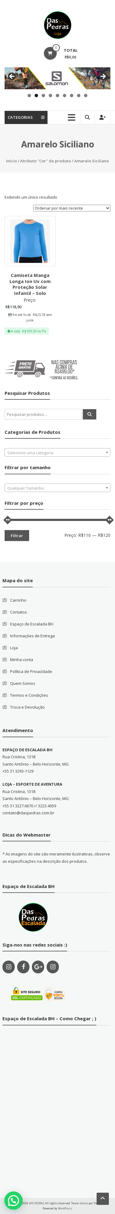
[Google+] (38, 967)
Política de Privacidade (31, 671)
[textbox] (57, 452)
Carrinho (18, 600)
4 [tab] (50, 95)
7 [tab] (71, 95)
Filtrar (17, 535)
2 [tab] (36, 95)
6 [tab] (64, 95)
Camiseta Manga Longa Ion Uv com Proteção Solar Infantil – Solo (30, 284)
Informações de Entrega (32, 636)
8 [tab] (78, 95)
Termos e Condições (29, 695)
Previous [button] (12, 76)
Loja (14, 647)
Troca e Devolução (27, 707)
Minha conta (21, 659)
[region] (57, 78)
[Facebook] (23, 967)
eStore (84, 1203)
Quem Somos (22, 683)
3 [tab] (43, 95)
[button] (13, 1200)
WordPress (65, 1208)
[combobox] (57, 452)
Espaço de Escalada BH (31, 624)
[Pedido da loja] (71, 208)
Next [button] (102, 76)
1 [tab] (29, 95)
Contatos (18, 612)
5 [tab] (57, 95)
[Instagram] (8, 967)
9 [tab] (85, 95)
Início (11, 161)
